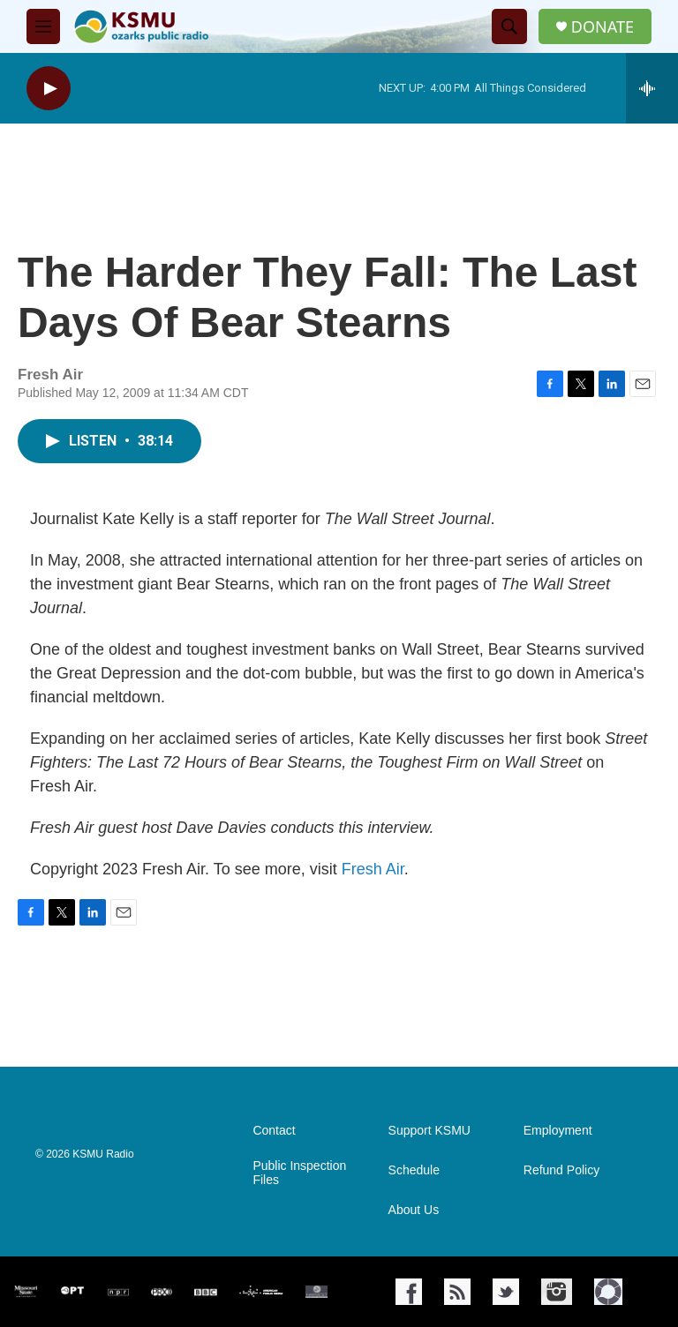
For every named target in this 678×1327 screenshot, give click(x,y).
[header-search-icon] (509, 26)
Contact (273, 1130)
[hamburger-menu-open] (43, 26)
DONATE (602, 27)
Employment (558, 1130)
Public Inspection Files (299, 1173)
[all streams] (652, 88)
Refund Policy (561, 1170)
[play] (48, 89)
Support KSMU (429, 1130)
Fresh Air (373, 869)
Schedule (414, 1170)
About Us (414, 1210)
